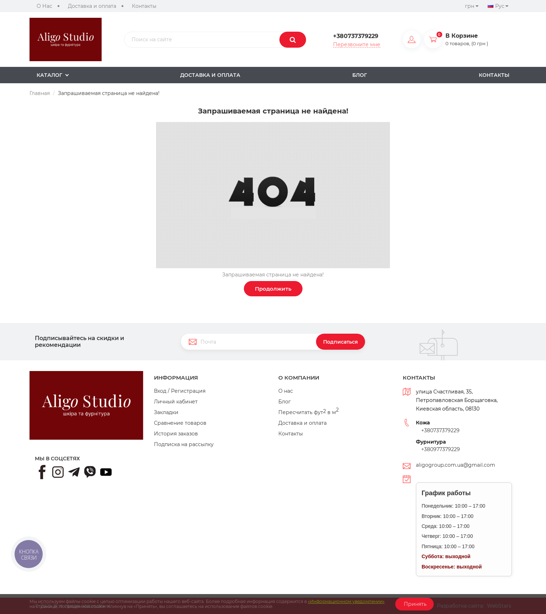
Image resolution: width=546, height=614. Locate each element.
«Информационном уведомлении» (346, 601)
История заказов (176, 433)
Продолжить (273, 288)
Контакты (144, 6)
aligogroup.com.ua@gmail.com (455, 465)
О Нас (44, 6)
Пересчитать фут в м (308, 412)
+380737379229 (355, 36)
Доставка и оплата (92, 6)
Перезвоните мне (356, 45)
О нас (285, 391)
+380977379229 (440, 449)
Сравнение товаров (180, 423)
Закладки (166, 412)
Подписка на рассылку (184, 444)
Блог (284, 401)
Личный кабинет (176, 401)
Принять (414, 604)
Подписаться (340, 342)
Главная (40, 93)
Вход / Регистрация (179, 391)
